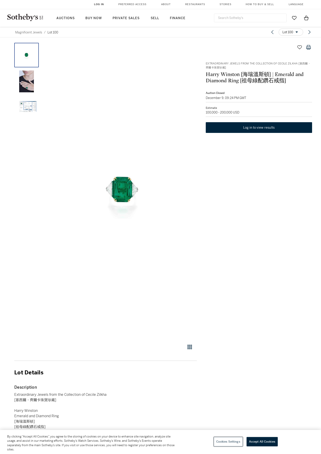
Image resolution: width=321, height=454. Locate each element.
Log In (99, 4)
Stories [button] (225, 4)
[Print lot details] (308, 47)
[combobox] (250, 18)
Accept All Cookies (262, 442)
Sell (155, 18)
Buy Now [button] (93, 18)
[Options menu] (291, 32)
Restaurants (195, 4)
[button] (122, 191)
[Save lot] (299, 47)
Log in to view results (259, 128)
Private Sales (126, 18)
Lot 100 (52, 32)
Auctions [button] (65, 18)
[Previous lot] (272, 32)
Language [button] (296, 4)
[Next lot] (309, 32)
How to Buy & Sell (260, 4)
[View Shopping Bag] (306, 17)
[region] (160, 442)
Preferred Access (132, 4)
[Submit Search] (281, 18)
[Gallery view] (189, 347)
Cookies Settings (228, 442)
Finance (177, 18)
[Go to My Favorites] (294, 17)
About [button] (166, 4)
